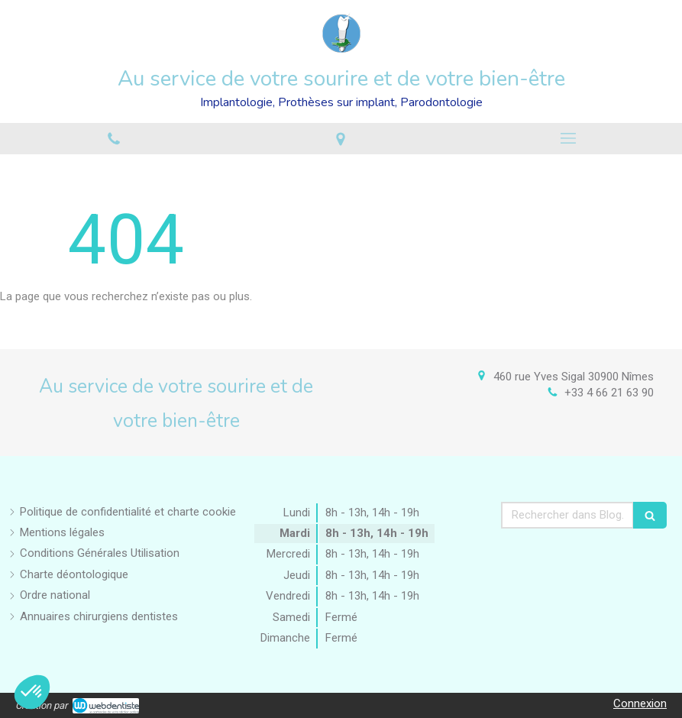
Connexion (640, 703)
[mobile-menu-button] (568, 138)
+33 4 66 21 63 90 (609, 392)
